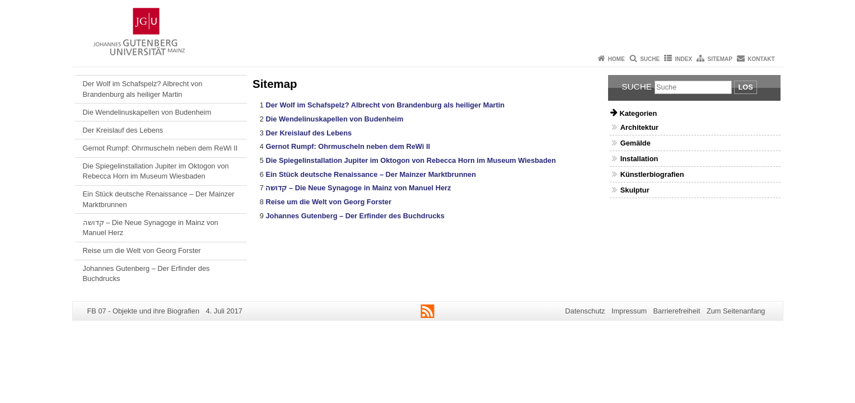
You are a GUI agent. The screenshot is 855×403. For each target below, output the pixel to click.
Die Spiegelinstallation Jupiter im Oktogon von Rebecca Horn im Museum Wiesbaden (156, 171)
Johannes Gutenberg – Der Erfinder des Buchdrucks (146, 273)
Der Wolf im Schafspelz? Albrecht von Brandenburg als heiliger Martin (143, 88)
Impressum (629, 311)
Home (616, 59)
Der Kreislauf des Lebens (123, 130)
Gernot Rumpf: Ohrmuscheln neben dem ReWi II (160, 148)
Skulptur (635, 190)
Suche (650, 59)
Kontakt (760, 59)
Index (684, 59)
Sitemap (720, 59)
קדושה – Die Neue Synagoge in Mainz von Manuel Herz (150, 227)
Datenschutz (585, 311)
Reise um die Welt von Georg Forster (142, 250)
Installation (639, 158)
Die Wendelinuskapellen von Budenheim (147, 112)
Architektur (639, 127)
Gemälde (635, 143)
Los (745, 87)
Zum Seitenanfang (736, 311)
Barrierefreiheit (676, 311)
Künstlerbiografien (652, 174)
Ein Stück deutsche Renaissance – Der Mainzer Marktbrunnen (159, 199)
